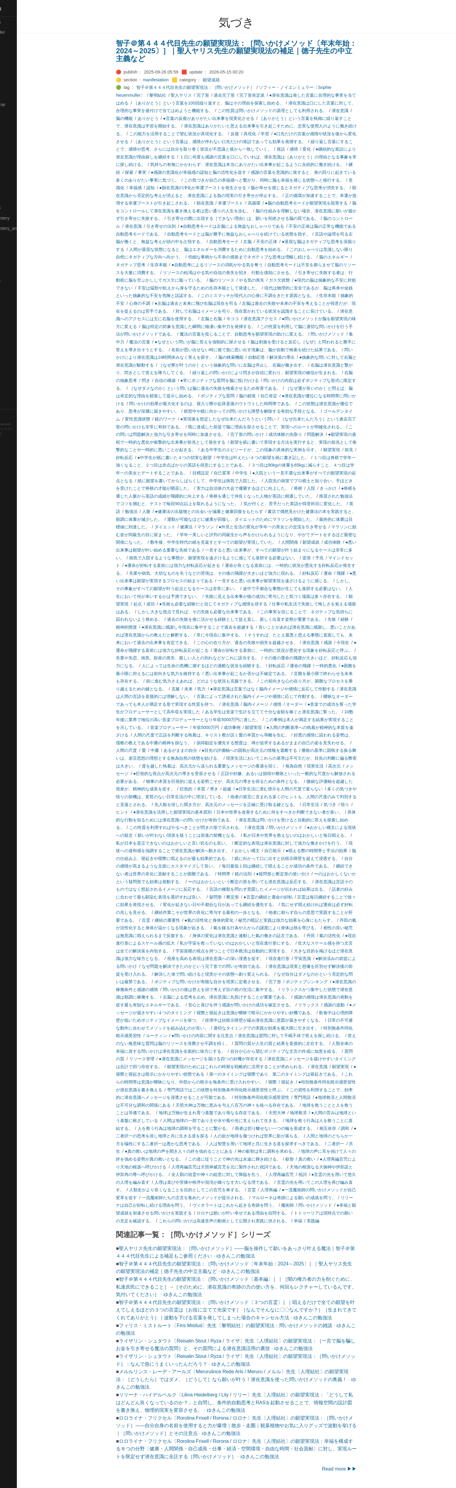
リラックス (326, 1004)
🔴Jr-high (12, 114)
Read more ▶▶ (357, 1468)
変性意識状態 (155, 419)
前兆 (367, 449)
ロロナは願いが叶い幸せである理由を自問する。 (261, 1213)
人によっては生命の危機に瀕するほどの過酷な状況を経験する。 (221, 665)
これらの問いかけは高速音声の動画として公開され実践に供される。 (242, 1220)
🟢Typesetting (16, 393)
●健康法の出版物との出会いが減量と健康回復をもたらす (227, 511)
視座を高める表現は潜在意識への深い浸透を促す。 (233, 958)
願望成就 (229, 79)
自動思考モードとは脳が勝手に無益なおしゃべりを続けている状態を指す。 (256, 234)
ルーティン (174, 1035)
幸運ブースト (248, 203)
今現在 (361, 642)
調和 (363, 1128)
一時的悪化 (344, 665)
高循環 (272, 203)
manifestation (174, 79)
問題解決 (333, 434)
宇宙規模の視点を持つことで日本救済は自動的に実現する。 (250, 951)
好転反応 (142, 457)
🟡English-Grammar (22, 104)
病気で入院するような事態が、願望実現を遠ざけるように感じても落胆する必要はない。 (231, 557)
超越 (245, 788)
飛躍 (359, 573)
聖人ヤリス (199, 95)
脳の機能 (142, 118)
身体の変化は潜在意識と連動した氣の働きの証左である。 (265, 935)
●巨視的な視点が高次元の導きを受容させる (192, 773)
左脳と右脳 (229, 318)
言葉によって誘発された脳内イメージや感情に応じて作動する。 (276, 696)
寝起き (305, 1082)
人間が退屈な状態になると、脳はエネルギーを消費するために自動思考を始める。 (225, 249)
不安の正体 (285, 241)
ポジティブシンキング (325, 981)
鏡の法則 (261, 873)
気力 (220, 688)
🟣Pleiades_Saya (20, 279)
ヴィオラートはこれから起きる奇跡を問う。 (252, 1205)
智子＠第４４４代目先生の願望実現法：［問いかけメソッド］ (214, 87)
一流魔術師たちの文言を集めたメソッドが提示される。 (212, 1197)
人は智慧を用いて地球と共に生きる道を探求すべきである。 (284, 1143)
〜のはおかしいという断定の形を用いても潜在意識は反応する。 (267, 881)
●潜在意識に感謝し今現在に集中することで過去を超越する (216, 627)
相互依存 (346, 1128)
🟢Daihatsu (14, 73)
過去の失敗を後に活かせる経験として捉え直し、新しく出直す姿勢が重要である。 (263, 619)
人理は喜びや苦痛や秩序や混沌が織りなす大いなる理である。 (231, 1182)
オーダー (312, 704)
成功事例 (250, 727)
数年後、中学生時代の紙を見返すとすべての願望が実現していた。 (231, 542)
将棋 (316, 488)
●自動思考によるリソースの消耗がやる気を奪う (235, 264)
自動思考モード (242, 241)
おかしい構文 (265, 850)
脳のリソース (240, 280)
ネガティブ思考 (149, 264)
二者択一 (354, 1143)
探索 (147, 172)
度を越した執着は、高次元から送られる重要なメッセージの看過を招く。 (229, 766)
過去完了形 (242, 95)
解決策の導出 (300, 357)
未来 (206, 688)
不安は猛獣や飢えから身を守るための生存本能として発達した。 (217, 288)
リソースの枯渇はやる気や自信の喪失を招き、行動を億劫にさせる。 (246, 272)
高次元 (352, 766)
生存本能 (176, 264)
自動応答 (274, 357)
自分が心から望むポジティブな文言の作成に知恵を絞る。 (303, 1051)
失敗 (350, 619)
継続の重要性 (185, 920)
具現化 (268, 133)
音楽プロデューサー (187, 727)
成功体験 (350, 542)
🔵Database (15, 83)
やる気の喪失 (269, 280)
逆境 (324, 557)
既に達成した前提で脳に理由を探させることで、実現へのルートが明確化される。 (284, 426)
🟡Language (15, 145)
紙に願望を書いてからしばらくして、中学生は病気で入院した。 (217, 480)
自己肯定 (287, 395)
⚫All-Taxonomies (20, 22)
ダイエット (183, 526)
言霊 (164, 920)
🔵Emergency (16, 94)
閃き (164, 380)
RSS (10, 414)
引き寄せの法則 (179, 226)
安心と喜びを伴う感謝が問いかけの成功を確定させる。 (259, 1004)
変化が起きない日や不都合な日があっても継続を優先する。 (238, 904)
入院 (329, 488)
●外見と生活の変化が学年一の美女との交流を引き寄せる (291, 526)
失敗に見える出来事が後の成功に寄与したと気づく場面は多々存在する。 (292, 596)
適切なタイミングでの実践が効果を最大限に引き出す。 (284, 1028)
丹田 (328, 935)
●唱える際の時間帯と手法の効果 (335, 850)
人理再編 (287, 1189)
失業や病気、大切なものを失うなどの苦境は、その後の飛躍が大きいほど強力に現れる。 (231, 573)
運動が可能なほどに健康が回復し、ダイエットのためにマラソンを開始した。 (259, 519)
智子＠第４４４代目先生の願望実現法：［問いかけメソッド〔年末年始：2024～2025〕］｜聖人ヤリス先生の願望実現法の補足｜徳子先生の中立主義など (254, 51)
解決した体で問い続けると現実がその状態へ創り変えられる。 (231, 974)
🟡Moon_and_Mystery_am (28, 228)
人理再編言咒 (299, 1174)
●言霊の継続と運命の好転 (286, 897)
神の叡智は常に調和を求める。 (285, 1151)
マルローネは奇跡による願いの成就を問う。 (312, 1197)
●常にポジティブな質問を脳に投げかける (238, 380)
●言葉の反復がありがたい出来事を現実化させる (226, 118)
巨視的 (204, 788)
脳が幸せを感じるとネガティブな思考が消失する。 (317, 187)
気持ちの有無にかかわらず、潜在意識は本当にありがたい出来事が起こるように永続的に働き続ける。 (265, 164)
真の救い (325, 1159)
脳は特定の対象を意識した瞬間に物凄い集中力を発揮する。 (217, 326)
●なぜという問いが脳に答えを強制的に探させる (218, 341)
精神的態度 (144, 627)
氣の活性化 (348, 935)
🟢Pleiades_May (19, 269)
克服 (193, 688)
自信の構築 (183, 380)
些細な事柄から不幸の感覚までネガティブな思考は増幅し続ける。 (269, 257)
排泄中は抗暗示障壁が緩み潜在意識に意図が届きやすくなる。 (282, 1020)
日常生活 (328, 804)
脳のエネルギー (352, 257)
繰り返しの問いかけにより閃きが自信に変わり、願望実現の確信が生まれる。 (284, 372)
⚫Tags (10, 383)
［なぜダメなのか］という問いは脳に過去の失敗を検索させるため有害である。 (223, 388)
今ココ (250, 318)
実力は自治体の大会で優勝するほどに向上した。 (261, 488)
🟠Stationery (15, 372)
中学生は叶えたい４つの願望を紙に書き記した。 (280, 457)
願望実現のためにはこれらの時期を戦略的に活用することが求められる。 (254, 1066)
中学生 (259, 472)
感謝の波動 (352, 1004)
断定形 (250, 897)
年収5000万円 (224, 727)
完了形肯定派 (270, 95)
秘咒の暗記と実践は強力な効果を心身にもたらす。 (304, 920)
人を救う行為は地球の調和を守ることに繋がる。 (202, 1128)
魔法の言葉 (157, 341)
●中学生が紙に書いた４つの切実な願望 (193, 457)
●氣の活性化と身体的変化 (227, 920)
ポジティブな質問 (236, 395)
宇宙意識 (320, 958)
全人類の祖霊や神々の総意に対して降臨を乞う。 (235, 1174)
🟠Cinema (13, 63)
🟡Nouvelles (15, 238)
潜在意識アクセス (279, 318)
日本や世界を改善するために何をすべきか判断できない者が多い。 (297, 812)
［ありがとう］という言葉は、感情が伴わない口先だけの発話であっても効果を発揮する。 (237, 141)
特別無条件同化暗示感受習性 (280, 1097)
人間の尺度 (144, 750)
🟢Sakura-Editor (19, 300)
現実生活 (333, 766)
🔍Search (12, 310)
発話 (299, 149)
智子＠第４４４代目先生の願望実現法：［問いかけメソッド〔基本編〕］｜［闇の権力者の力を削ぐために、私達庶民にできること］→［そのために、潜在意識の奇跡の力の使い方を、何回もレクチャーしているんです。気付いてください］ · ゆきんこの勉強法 (254, 1287)
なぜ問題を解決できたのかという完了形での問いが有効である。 (221, 966)
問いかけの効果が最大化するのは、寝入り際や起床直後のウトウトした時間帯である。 (229, 403)
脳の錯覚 (265, 395)
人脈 (164, 511)
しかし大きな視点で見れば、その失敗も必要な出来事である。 (215, 611)
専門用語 (320, 1097)
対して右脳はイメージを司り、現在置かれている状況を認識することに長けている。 (274, 311)
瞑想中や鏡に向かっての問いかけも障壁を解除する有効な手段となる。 (269, 411)
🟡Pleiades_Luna (20, 259)
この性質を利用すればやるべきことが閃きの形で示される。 (204, 827)
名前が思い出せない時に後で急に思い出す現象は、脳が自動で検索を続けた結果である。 (273, 349)
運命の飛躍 (318, 665)
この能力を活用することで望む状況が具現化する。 (195, 133)
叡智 (307, 1159)
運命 (346, 573)
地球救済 (316, 1112)
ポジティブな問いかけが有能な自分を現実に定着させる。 (227, 981)
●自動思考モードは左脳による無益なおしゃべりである (250, 226)
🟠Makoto (12, 166)
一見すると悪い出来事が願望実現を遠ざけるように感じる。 (292, 580)
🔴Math (10, 197)
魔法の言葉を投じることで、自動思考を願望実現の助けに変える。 (261, 334)
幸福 (316, 1220)
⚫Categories (16, 42)
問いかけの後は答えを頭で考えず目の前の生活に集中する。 (238, 989)
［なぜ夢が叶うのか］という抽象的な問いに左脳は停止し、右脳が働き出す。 (250, 365)
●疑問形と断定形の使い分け (301, 873)
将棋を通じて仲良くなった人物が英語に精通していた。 (280, 496)
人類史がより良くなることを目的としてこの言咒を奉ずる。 (204, 1189)
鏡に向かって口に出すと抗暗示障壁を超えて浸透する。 (305, 858)
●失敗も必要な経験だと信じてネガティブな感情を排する (232, 604)
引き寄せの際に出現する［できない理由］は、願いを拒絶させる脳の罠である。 (261, 218)
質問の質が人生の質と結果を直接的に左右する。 (299, 1043)
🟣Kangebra (15, 125)
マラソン (224, 526)
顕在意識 (223, 203)
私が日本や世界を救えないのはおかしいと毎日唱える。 (314, 835)
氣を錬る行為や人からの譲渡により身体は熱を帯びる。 (284, 927)
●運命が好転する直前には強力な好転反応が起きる (190, 565)
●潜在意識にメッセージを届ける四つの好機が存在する (229, 1058)
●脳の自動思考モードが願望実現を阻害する (324, 203)
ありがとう (166, 118)
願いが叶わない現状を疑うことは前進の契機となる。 (206, 835)
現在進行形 (297, 958)
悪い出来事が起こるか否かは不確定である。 (265, 673)
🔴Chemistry (15, 53)
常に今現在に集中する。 (238, 635)
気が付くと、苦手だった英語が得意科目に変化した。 (312, 503)
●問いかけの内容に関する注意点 (220, 1035)
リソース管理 (159, 1058)
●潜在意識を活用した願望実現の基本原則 (190, 812)
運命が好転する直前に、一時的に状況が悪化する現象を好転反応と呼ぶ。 (301, 650)
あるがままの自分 (199, 750)
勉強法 (149, 511)
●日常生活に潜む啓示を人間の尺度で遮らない (297, 788)
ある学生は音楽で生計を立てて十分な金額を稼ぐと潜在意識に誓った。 (290, 711)
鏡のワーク (183, 419)
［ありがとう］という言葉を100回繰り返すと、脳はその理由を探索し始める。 (226, 103)
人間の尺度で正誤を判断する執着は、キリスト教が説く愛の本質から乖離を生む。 (229, 735)
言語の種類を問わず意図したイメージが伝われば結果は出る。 (286, 889)
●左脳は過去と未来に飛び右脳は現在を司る (214, 303)
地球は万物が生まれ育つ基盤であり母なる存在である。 (229, 1112)
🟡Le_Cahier (15, 156)
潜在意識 (358, 110)
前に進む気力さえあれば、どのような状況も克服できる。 (219, 681)
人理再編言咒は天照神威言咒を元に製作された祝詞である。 (246, 1166)
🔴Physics (13, 248)
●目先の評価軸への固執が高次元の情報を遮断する (267, 750)
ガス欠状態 (297, 280)
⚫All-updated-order (22, 32)
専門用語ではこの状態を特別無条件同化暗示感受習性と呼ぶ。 (244, 1089)
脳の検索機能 (249, 357)
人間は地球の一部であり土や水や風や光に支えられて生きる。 (240, 1120)
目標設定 (218, 472)
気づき (348, 804)
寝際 (290, 1082)
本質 (219, 788)
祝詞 (321, 1174)
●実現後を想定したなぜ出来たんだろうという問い (246, 419)
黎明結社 (176, 95)
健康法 (204, 526)
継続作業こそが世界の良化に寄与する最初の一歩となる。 (227, 912)
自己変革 (240, 472)
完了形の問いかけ (265, 434)
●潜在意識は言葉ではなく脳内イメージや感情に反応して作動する (290, 688)
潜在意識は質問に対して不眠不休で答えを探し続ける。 (308, 1035)
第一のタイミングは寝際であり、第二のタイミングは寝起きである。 (292, 1074)
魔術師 (305, 1205)
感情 (312, 149)
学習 (283, 133)
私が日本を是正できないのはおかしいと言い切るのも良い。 (191, 843)
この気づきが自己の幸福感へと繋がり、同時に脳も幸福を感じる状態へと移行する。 (282, 180)
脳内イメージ (274, 704)
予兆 (337, 557)
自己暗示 (290, 850)
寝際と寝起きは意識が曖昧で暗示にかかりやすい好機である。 (274, 1012)
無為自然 (311, 766)
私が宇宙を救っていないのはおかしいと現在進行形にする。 (255, 943)
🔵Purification (16, 290)
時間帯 (242, 873)
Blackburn (22, 443)
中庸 (173, 750)
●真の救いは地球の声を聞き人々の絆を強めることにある (197, 1151)
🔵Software (14, 362)
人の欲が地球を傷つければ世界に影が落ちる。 (275, 1135)
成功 (168, 604)
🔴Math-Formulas (20, 207)
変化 (325, 149)
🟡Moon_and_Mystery (24, 218)
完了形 (221, 95)
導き (232, 788)
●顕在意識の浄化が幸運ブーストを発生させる (221, 187)
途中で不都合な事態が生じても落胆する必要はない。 (311, 588)
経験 (363, 619)
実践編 (331, 1220)
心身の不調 (157, 303)
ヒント (140, 812)
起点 (155, 604)
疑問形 (233, 897)
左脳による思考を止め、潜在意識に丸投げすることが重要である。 (244, 997)
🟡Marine (12, 187)
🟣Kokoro (12, 135)
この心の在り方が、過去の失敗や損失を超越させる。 (265, 642)
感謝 (346, 642)
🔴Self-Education (19, 321)
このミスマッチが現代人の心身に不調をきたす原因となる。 (276, 295)
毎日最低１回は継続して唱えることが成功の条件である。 (294, 866)
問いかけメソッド (345, 334)
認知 (168, 187)
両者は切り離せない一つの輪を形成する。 (293, 1128)
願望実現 (349, 449)
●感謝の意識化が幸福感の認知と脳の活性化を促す (217, 172)
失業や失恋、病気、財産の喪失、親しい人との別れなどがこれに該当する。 (206, 657)
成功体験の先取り (303, 434)
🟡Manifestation (18, 176)
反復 (253, 133)
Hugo (21, 438)
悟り (363, 804)
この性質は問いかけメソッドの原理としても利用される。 (290, 110)
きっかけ (346, 488)
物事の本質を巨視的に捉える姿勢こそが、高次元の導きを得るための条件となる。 (242, 781)
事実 (160, 172)
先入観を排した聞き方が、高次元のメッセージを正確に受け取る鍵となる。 (244, 804)
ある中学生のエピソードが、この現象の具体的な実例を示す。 (278, 449)
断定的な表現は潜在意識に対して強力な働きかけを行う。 (307, 843)
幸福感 (153, 187)
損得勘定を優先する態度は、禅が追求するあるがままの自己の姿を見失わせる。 (290, 742)
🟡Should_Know (19, 341)
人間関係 (307, 542)
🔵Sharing (13, 331)
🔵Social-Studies (19, 352)
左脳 (265, 241)
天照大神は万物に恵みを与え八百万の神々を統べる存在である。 (255, 1105)
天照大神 (295, 1112)
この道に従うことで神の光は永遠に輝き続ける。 (252, 1159)
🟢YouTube (14, 403)
